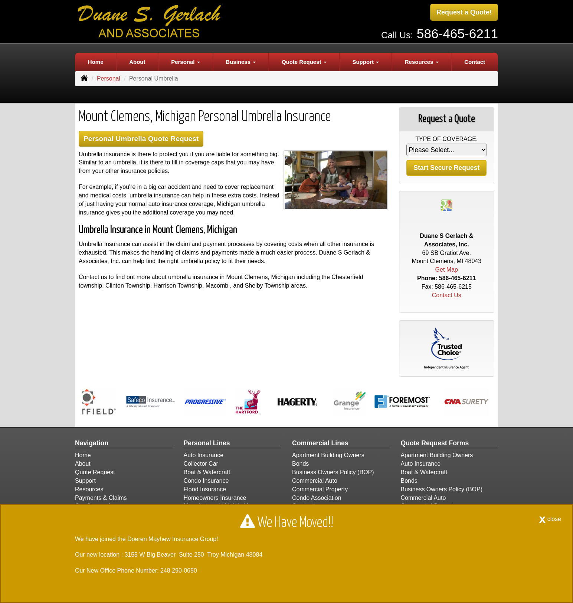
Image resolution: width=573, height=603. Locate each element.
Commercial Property (320, 489)
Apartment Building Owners (328, 455)
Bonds (300, 464)
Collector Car (201, 464)
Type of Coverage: (446, 139)
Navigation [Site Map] (91, 443)
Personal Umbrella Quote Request (141, 138)
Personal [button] (185, 62)
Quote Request (95, 472)
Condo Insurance (206, 481)
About (137, 62)
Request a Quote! (464, 12)
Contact (474, 62)
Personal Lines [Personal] (207, 443)
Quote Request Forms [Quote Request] (435, 443)
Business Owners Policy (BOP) (333, 472)
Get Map (446, 269)
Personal (108, 78)
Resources (89, 489)
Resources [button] (422, 62)
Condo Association (316, 498)
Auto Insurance (204, 455)
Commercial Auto (314, 481)
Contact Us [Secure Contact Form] (446, 295)
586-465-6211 (457, 33)
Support (85, 481)
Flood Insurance (205, 489)
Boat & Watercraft (207, 472)
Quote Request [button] (304, 62)
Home (96, 62)
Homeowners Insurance (215, 498)
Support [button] (365, 62)
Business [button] (241, 62)
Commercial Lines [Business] (320, 443)
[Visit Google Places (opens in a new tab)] (446, 204)
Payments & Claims (101, 498)
